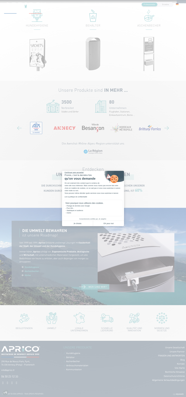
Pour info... (70, 208)
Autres (69, 213)
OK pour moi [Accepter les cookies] (108, 223)
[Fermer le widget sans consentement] (74, 172)
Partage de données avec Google (78, 206)
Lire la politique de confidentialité (76, 197)
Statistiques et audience (75, 210)
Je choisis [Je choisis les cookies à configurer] (77, 223)
